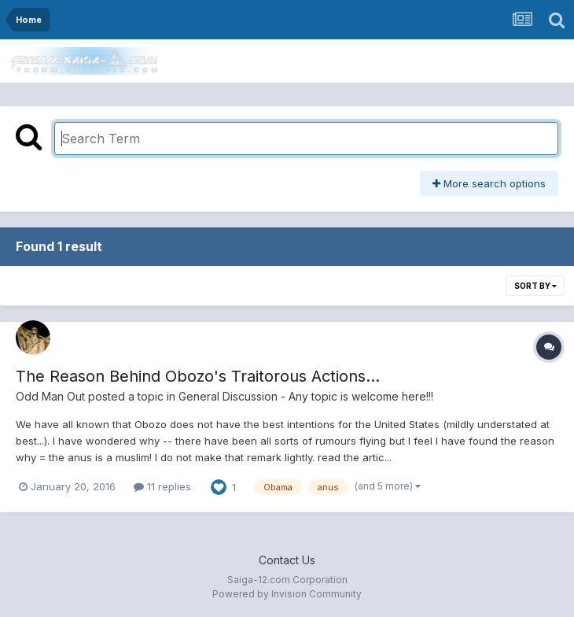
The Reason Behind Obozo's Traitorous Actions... (198, 376)
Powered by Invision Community (287, 594)
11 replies (162, 486)
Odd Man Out (50, 396)
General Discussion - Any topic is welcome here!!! (305, 396)
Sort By (535, 285)
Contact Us (287, 560)
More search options (489, 183)
